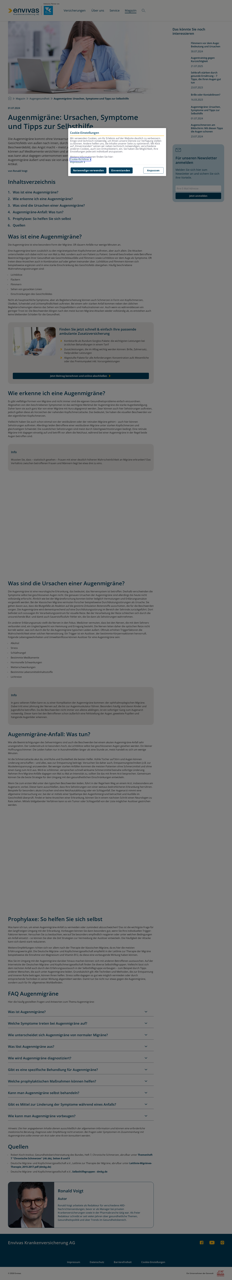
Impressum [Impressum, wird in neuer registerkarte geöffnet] (76, 162)
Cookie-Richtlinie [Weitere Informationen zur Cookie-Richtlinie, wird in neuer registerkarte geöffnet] (79, 159)
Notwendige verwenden (88, 170)
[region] (117, 152)
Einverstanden (120, 170)
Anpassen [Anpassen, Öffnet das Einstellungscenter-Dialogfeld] (153, 170)
